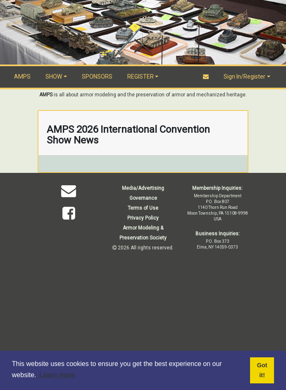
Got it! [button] (262, 370)
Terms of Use (143, 208)
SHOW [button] (53, 76)
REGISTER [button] (140, 76)
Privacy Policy (143, 218)
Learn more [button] (57, 374)
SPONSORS (97, 76)
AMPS (22, 76)
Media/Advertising (143, 188)
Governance (143, 198)
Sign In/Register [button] (244, 76)
